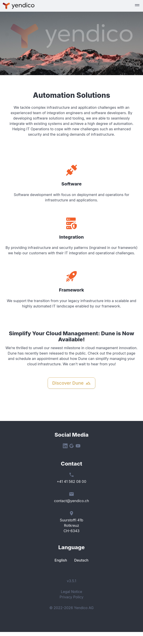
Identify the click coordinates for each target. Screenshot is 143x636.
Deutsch (81, 560)
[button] (137, 5)
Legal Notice (71, 591)
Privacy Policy (71, 597)
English (61, 560)
